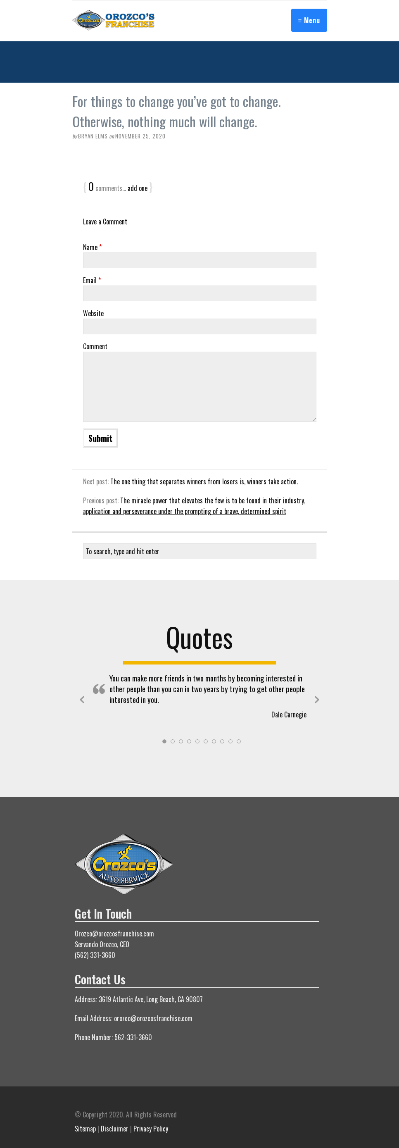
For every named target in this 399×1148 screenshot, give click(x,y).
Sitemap (85, 1129)
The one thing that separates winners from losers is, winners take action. (204, 481)
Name (92, 247)
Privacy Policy (150, 1129)
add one (137, 188)
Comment (95, 346)
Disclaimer (114, 1129)
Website (93, 313)
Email (92, 280)
